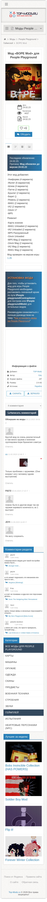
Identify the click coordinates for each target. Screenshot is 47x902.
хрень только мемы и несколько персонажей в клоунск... (23, 612)
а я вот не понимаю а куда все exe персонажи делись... (23, 595)
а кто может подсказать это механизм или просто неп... (22, 578)
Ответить (9, 447)
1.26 (9, 258)
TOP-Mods (37, 372)
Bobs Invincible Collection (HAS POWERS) (22, 767)
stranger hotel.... (14, 566)
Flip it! (9, 829)
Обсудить (23, 134)
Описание (8, 146)
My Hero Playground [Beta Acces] (21, 616)
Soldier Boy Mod (16, 799)
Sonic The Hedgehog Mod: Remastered (23, 599)
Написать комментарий (23, 413)
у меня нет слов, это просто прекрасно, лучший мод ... (20, 629)
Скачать (15, 393)
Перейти (38, 386)
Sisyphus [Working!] (16, 582)
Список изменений (15, 146)
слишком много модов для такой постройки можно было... (22, 562)
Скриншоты (29, 146)
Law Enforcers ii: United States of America (24, 633)
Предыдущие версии (22, 146)
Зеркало (33, 393)
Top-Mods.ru (14, 892)
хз (6, 454)
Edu (40, 375)
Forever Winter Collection (22, 860)
